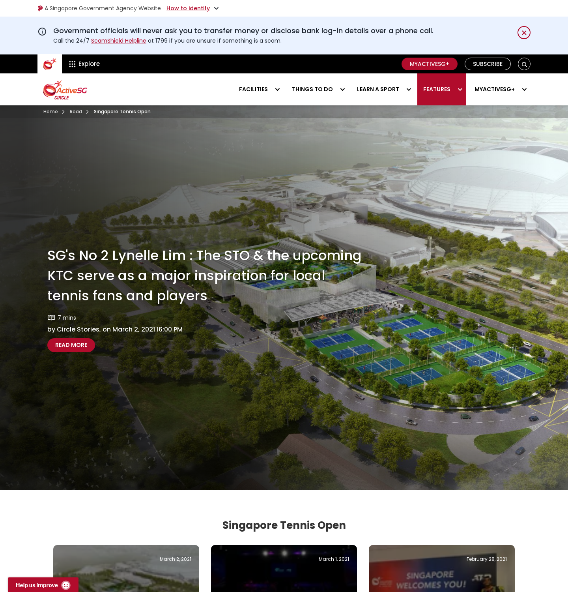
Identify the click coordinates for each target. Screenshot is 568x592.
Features (436, 89)
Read (76, 111)
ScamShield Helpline (118, 41)
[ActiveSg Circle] (49, 64)
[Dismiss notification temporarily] (524, 32)
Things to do (312, 89)
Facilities (253, 89)
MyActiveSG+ (429, 64)
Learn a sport (378, 89)
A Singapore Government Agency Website (99, 8)
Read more (75, 345)
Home (50, 111)
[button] (524, 64)
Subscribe (488, 64)
